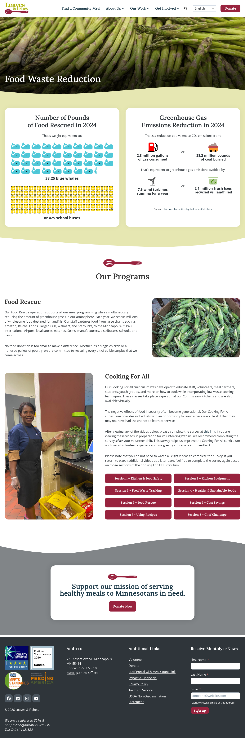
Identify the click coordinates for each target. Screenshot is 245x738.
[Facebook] (9, 698)
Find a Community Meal (81, 8)
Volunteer (136, 659)
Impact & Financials (143, 678)
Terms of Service (141, 690)
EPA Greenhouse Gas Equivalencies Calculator (187, 209)
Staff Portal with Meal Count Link (152, 672)
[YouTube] (36, 698)
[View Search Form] (186, 8)
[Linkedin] (18, 698)
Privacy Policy (138, 684)
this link (209, 431)
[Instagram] (27, 698)
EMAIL (71, 673)
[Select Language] (204, 8)
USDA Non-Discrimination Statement (147, 699)
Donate (230, 8)
